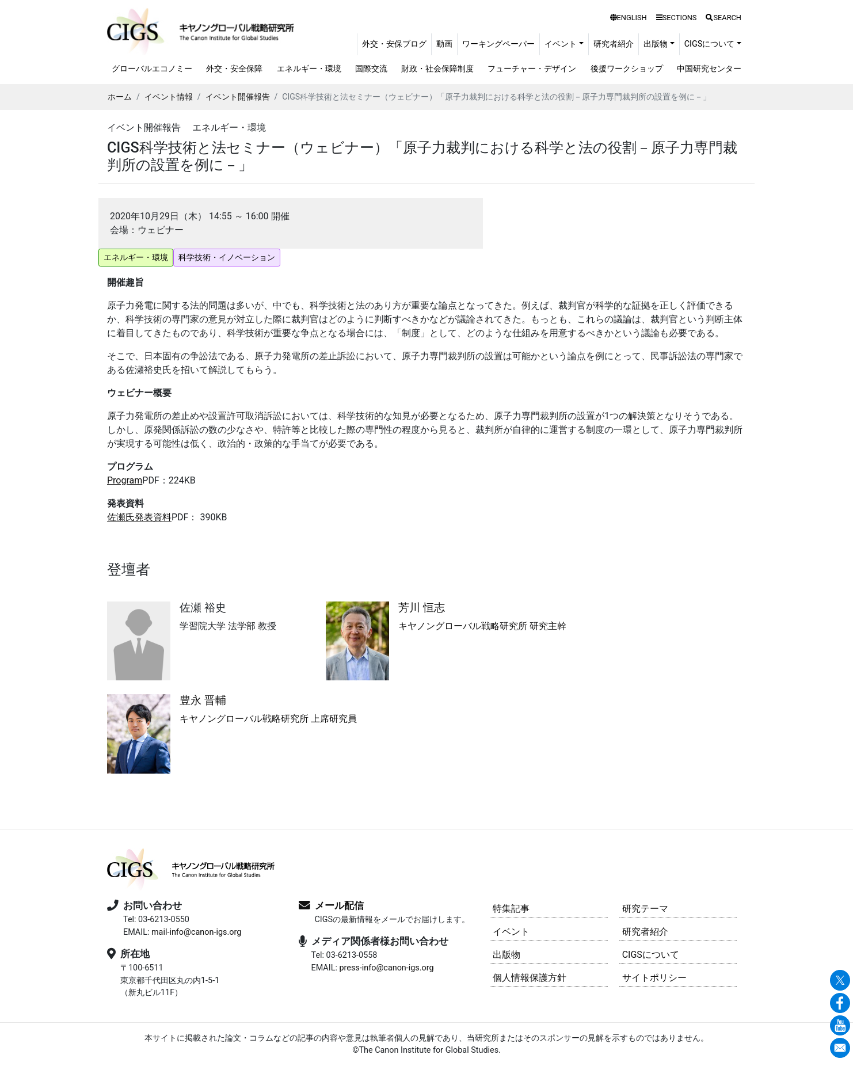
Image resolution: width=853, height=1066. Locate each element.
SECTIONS (676, 17)
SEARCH (723, 17)
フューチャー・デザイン (532, 69)
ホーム (120, 96)
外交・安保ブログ (394, 44)
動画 (444, 44)
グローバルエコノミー (152, 69)
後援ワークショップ (627, 69)
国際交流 (371, 69)
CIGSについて (650, 954)
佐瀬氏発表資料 (139, 517)
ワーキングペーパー (498, 44)
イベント (511, 931)
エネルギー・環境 (309, 69)
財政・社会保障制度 (437, 69)
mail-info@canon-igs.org (196, 932)
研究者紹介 (613, 44)
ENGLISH (628, 17)
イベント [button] (560, 44)
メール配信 (339, 905)
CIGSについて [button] (709, 44)
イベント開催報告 (237, 96)
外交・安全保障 (234, 69)
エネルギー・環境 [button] (136, 257)
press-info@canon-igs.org (386, 968)
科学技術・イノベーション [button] (226, 257)
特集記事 (511, 908)
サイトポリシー (654, 977)
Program (124, 480)
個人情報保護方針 (529, 977)
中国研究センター (709, 69)
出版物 (506, 954)
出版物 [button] (655, 44)
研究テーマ (645, 908)
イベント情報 (168, 96)
